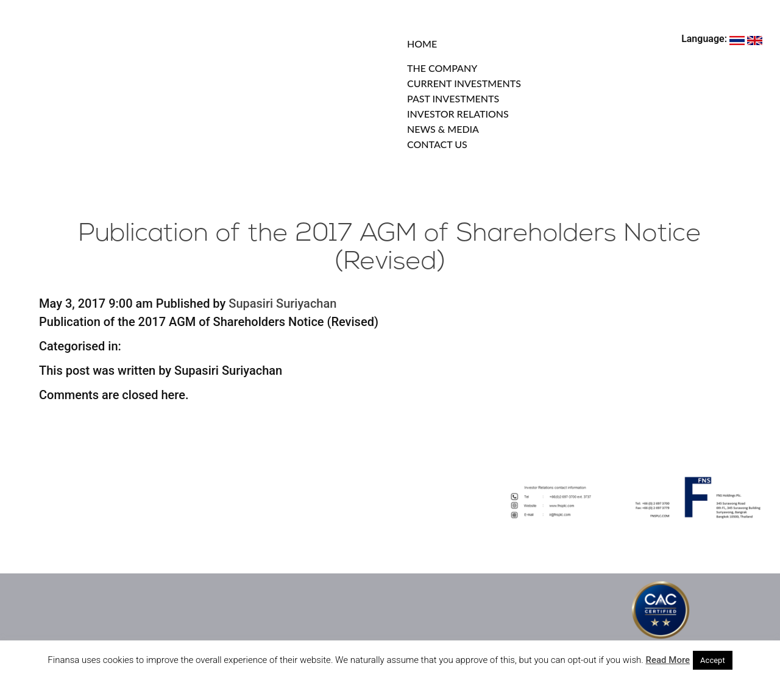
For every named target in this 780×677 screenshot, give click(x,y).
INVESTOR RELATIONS (458, 113)
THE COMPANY (442, 68)
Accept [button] (712, 660)
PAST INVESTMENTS (453, 98)
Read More (668, 659)
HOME (422, 43)
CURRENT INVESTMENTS (464, 83)
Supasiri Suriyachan (282, 303)
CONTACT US (437, 144)
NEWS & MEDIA (443, 129)
